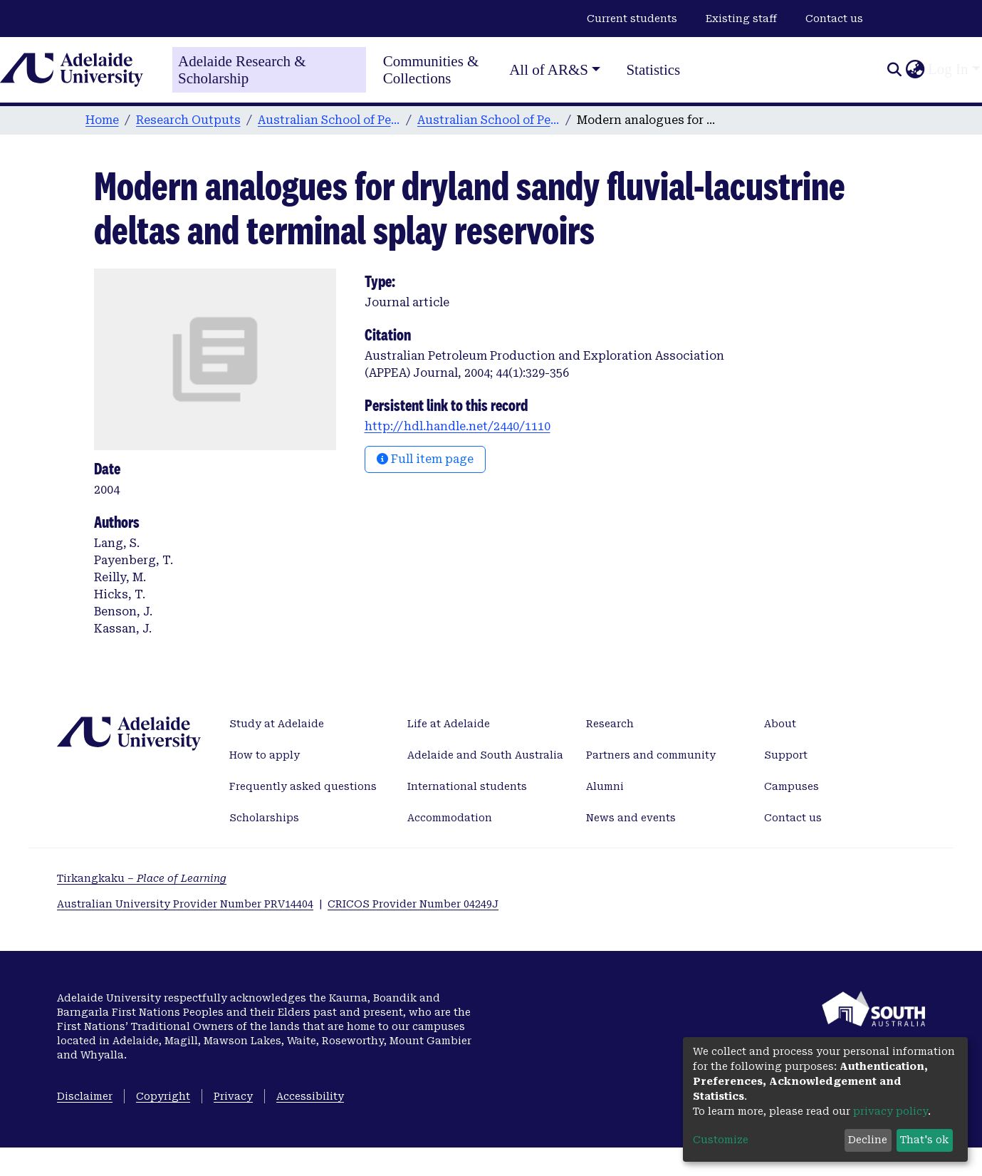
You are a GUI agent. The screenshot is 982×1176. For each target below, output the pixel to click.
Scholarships (264, 817)
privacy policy (890, 1111)
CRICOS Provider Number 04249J (413, 904)
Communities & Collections (431, 70)
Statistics (653, 69)
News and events (631, 817)
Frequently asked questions (303, 786)
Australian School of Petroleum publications (488, 120)
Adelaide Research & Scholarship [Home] (242, 70)
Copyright (163, 1096)
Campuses (791, 786)
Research (610, 723)
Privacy (233, 1096)
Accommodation (449, 817)
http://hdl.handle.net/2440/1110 (457, 426)
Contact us (834, 18)
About (780, 723)
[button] (914, 69)
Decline (867, 1139)
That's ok (924, 1139)
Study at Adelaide (276, 723)
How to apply (264, 755)
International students (467, 786)
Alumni (605, 786)
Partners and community (651, 755)
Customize (720, 1139)
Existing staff (741, 18)
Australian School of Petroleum (329, 120)
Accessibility (310, 1096)
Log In (948, 69)
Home (102, 120)
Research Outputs (188, 120)
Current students (632, 18)
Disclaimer (85, 1096)
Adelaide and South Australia (485, 755)
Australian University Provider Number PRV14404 (185, 904)
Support (786, 755)
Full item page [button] (425, 459)
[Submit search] (894, 69)
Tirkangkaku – (141, 878)
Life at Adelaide (448, 723)
